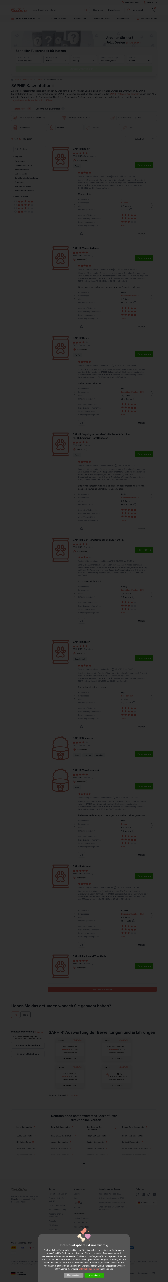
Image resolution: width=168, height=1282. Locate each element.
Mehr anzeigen (73, 1275)
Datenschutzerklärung (88, 1269)
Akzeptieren (94, 1275)
